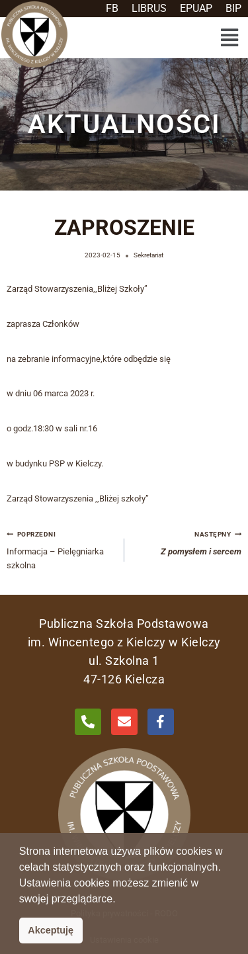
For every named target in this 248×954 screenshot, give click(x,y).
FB (112, 8)
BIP (233, 8)
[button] (229, 38)
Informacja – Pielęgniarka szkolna (61, 548)
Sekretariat (148, 255)
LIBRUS (149, 8)
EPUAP (196, 8)
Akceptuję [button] (50, 930)
